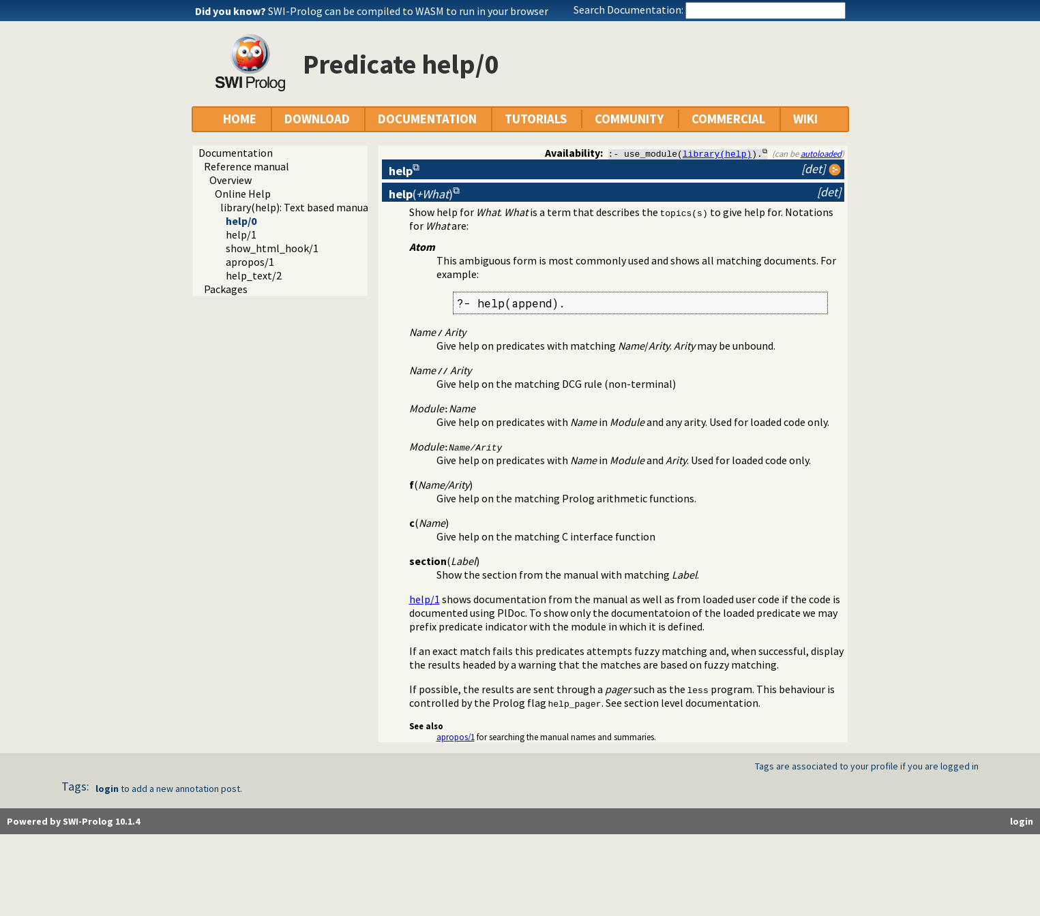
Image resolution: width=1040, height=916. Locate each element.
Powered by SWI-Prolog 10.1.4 (73, 821)
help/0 (241, 221)
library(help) (717, 153)
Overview (230, 180)
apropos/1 (250, 262)
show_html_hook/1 (272, 248)
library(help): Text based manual (296, 207)
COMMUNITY (629, 119)
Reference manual (246, 166)
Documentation (235, 152)
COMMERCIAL (728, 119)
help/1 (241, 234)
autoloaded (821, 153)
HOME (239, 119)
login (107, 788)
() (421, 194)
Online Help (243, 193)
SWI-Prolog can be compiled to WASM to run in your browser (408, 11)
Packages (226, 289)
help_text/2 (254, 275)
